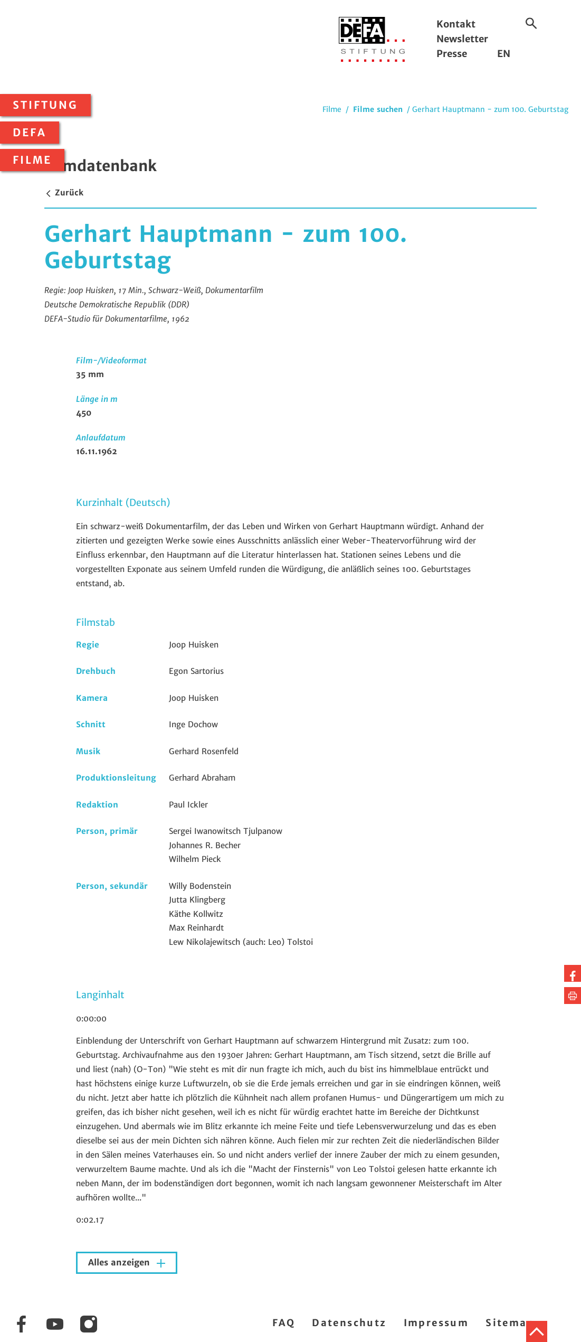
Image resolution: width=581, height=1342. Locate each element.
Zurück (63, 192)
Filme (32, 160)
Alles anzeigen (120, 1262)
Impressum (436, 1323)
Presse (451, 54)
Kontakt (455, 24)
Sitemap (510, 1323)
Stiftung (45, 105)
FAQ (283, 1323)
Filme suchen (378, 109)
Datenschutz (349, 1323)
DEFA (29, 132)
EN (503, 54)
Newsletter (462, 39)
